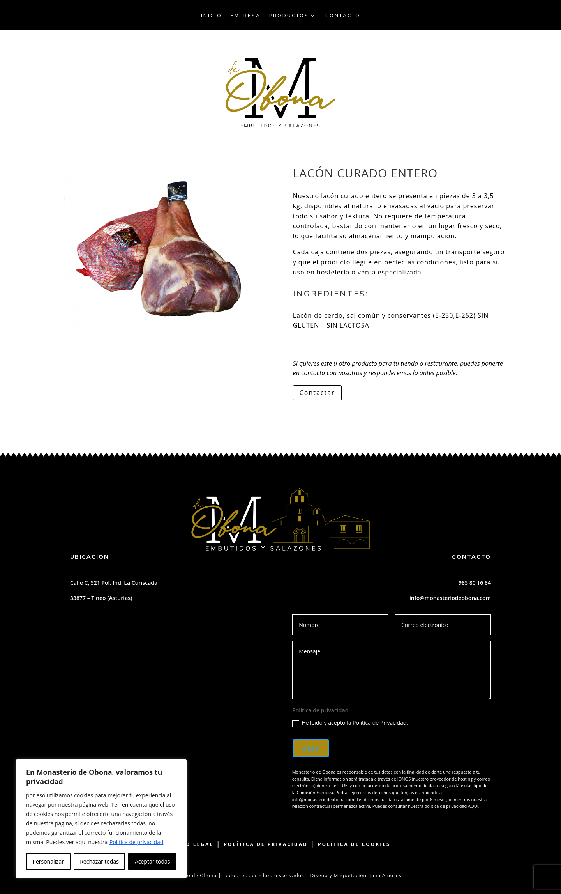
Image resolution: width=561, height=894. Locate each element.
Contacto (342, 15)
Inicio (211, 15)
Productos (289, 15)
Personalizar (48, 861)
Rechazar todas (99, 861)
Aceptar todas (152, 861)
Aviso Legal (192, 844)
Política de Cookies (354, 844)
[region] (101, 818)
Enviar (311, 748)
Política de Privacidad (266, 844)
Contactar (317, 392)
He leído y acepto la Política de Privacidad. (350, 723)
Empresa (246, 15)
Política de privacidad (136, 842)
